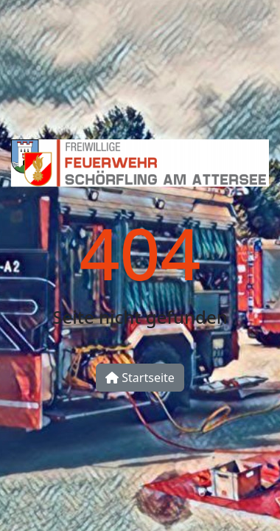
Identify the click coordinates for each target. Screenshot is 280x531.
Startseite (140, 377)
